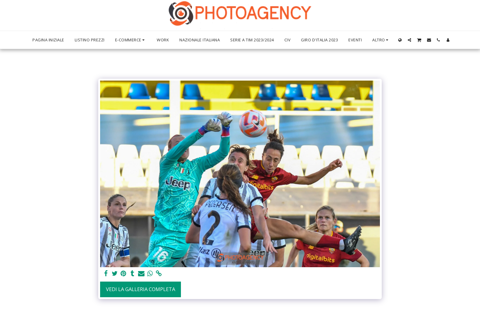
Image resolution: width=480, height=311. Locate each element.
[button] (409, 40)
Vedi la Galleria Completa (140, 289)
